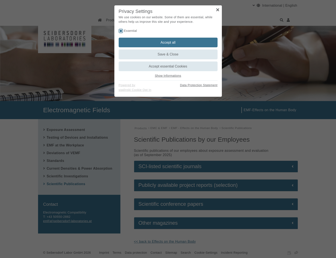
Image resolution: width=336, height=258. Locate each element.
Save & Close (168, 54)
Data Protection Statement (198, 85)
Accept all (168, 42)
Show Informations (168, 75)
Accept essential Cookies (168, 66)
